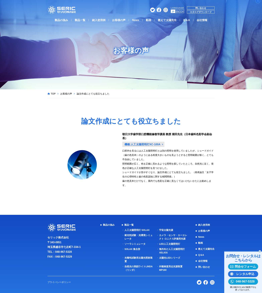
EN (177, 11)
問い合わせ (200, 8)
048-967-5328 (63, 251)
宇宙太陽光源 (166, 230)
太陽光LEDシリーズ (169, 257)
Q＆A (186, 20)
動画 (148, 20)
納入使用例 (98, 20)
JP (173, 11)
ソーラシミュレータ (135, 244)
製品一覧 (80, 20)
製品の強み (61, 20)
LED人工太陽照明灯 (169, 244)
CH (181, 11)
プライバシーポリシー (59, 282)
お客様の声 (118, 20)
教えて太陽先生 (167, 20)
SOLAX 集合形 (132, 249)
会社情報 (202, 20)
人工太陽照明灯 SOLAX (137, 230)
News (135, 20)
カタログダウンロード (201, 12)
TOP (53, 93)
